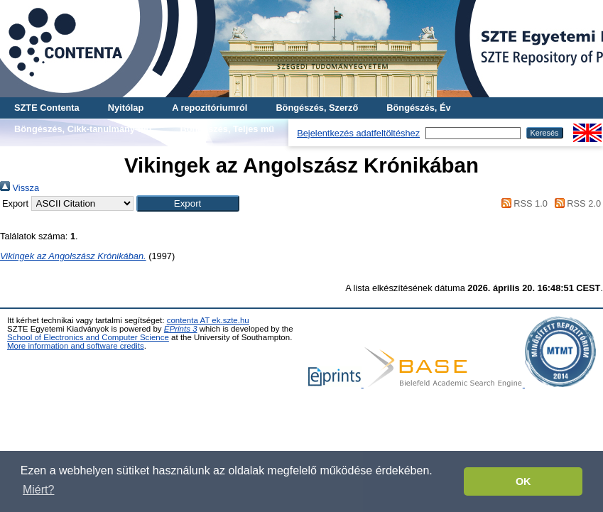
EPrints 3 (180, 329)
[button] (187, 203)
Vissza (19, 188)
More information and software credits (75, 346)
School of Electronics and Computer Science (88, 337)
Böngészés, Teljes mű (227, 129)
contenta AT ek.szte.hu (208, 320)
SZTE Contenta (47, 107)
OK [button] (523, 481)
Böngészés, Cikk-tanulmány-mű (82, 129)
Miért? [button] (38, 490)
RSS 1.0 (522, 203)
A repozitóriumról (209, 107)
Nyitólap (125, 107)
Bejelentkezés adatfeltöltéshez (358, 133)
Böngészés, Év (418, 107)
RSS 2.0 (575, 203)
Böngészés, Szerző (317, 107)
